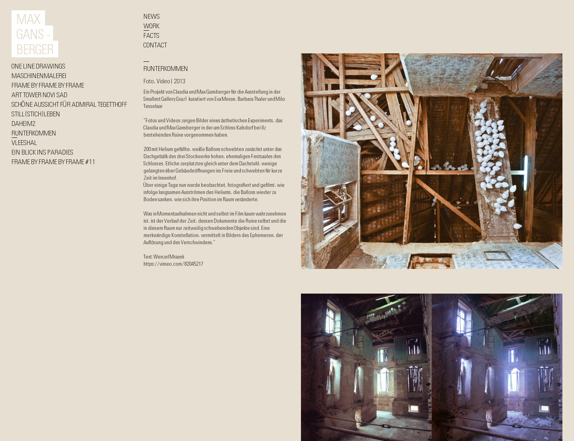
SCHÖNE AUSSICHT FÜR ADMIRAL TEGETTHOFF (69, 104)
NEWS (152, 16)
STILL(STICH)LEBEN (36, 113)
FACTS (151, 35)
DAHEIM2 (23, 123)
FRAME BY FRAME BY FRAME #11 (53, 161)
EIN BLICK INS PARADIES (42, 151)
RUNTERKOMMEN (34, 132)
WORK (151, 25)
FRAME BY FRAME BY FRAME (48, 84)
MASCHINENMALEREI (39, 75)
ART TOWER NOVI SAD (39, 94)
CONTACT (155, 44)
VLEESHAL (24, 142)
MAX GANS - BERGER (35, 33)
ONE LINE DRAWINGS (38, 65)
